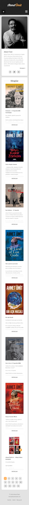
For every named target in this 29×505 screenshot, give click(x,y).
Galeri (14, 500)
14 (18, 486)
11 (5, 486)
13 (14, 486)
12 (9, 486)
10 (20, 482)
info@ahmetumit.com (14, 496)
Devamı (22, 68)
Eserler (9, 500)
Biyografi (19, 500)
